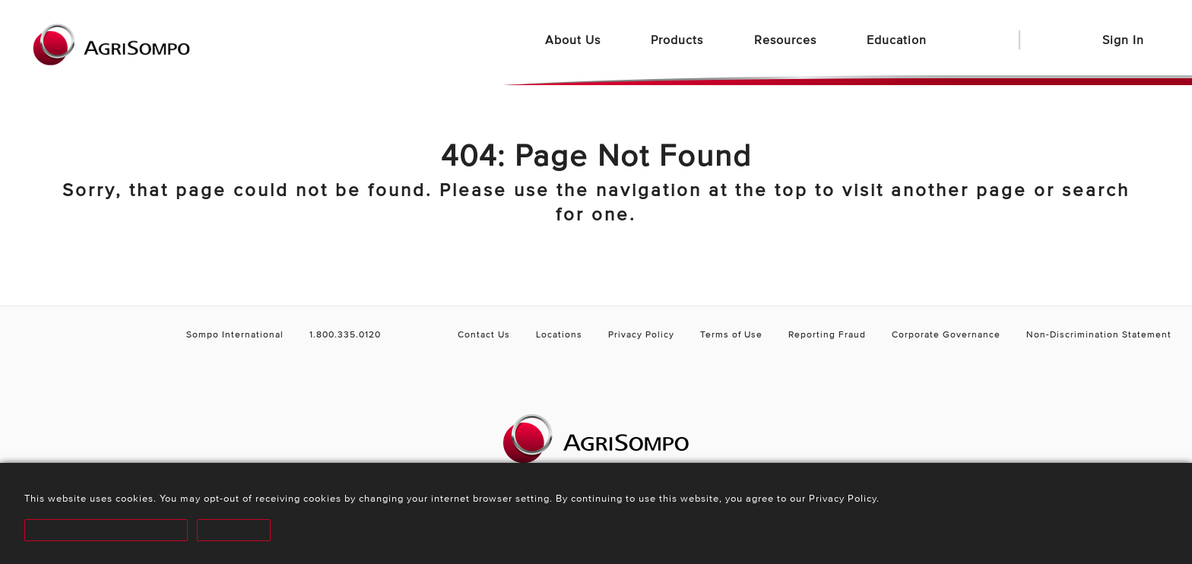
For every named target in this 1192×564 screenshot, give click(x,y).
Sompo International (235, 334)
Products (679, 39)
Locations (559, 334)
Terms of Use (731, 334)
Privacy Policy (641, 334)
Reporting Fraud (827, 334)
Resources (787, 39)
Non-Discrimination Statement (1098, 334)
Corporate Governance (946, 334)
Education (898, 39)
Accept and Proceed (102, 530)
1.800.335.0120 (345, 334)
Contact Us (484, 334)
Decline (226, 530)
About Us (574, 39)
